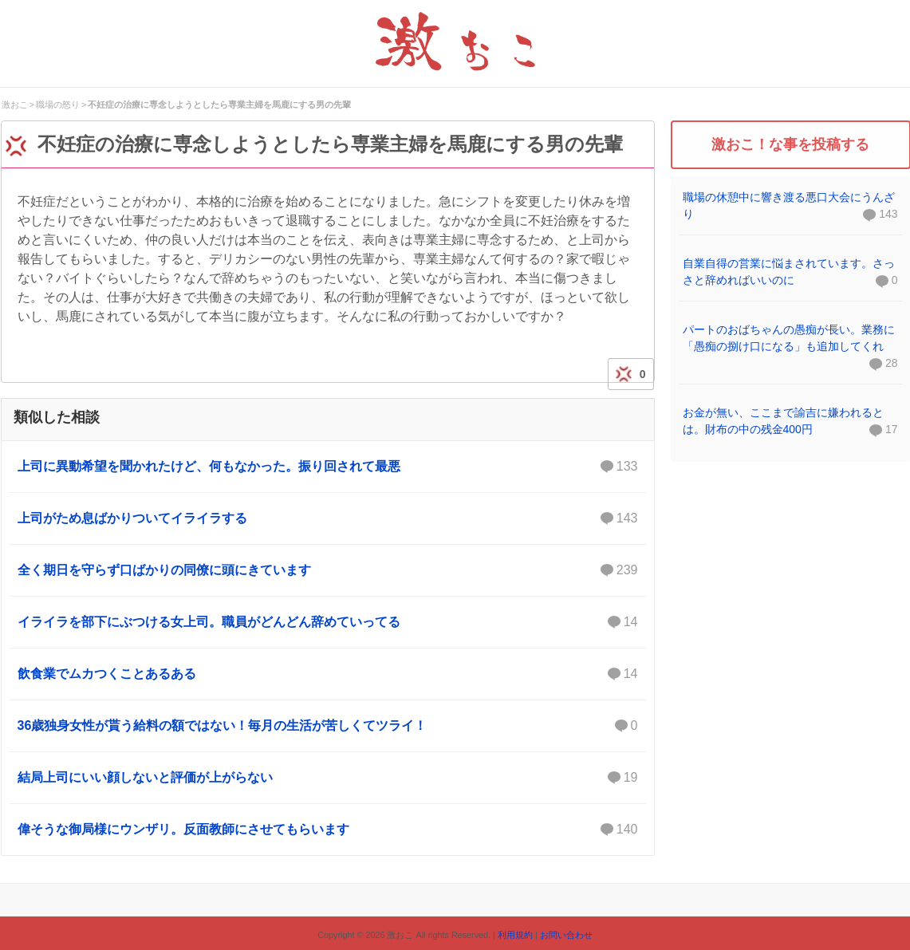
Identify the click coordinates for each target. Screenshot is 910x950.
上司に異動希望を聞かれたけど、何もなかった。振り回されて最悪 (328, 466)
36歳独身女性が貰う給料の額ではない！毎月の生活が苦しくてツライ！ (328, 725)
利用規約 (515, 935)
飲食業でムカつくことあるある (328, 674)
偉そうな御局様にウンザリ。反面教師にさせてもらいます (328, 829)
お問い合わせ (566, 935)
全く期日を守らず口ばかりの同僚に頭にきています (328, 570)
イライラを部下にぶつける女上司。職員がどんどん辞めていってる (328, 622)
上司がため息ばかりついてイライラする (328, 518)
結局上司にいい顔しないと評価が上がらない (328, 777)
